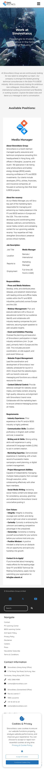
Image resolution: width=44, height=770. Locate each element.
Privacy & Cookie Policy (22, 745)
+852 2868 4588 (14, 679)
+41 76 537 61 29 (14, 702)
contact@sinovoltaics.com (17, 684)
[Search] (31, 608)
